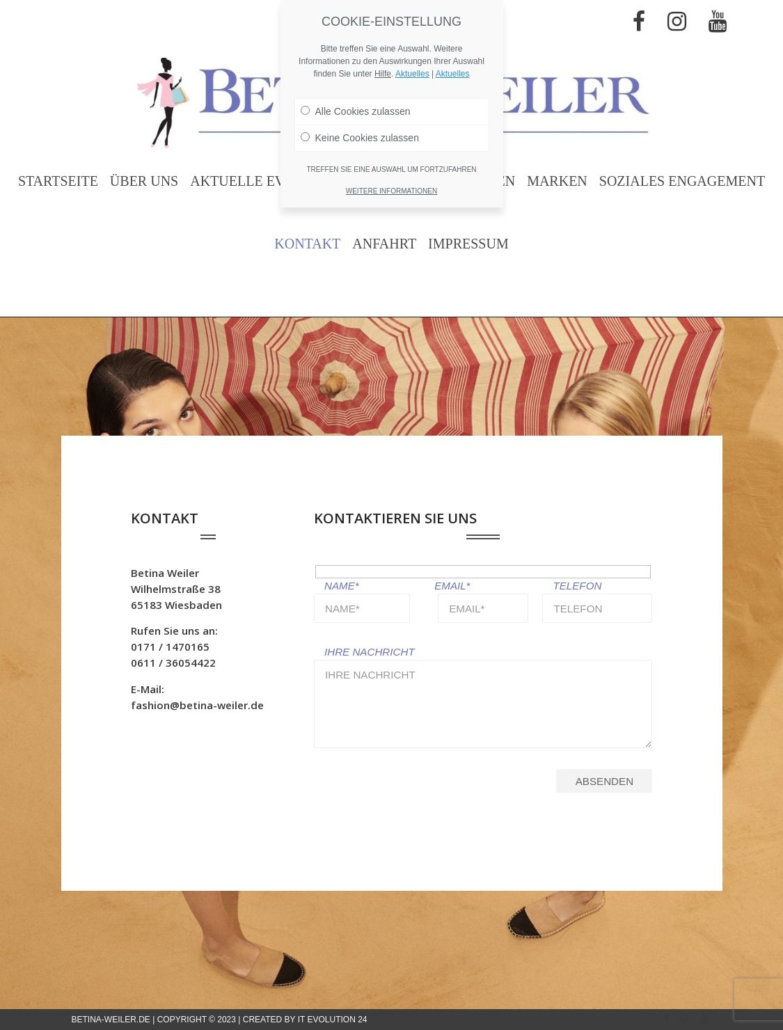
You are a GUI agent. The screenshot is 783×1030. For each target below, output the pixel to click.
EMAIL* (452, 586)
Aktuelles (412, 74)
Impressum (468, 243)
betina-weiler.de (111, 1019)
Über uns (144, 181)
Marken (557, 181)
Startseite (58, 181)
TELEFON (577, 586)
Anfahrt (384, 243)
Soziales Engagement (682, 181)
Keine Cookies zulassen (360, 137)
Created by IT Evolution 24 (305, 1019)
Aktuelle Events (254, 181)
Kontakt (307, 243)
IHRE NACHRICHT (369, 652)
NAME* (341, 586)
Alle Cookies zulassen (356, 111)
